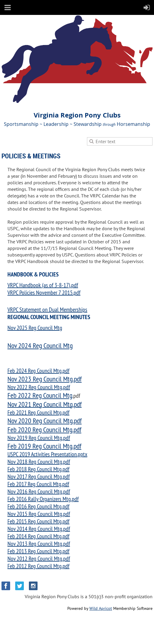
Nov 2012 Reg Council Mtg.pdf (38, 558)
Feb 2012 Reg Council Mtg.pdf (38, 566)
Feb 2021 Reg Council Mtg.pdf (38, 412)
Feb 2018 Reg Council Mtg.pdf (38, 469)
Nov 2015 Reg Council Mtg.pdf (38, 513)
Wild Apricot (100, 608)
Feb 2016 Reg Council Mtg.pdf (38, 506)
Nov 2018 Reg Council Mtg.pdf (38, 461)
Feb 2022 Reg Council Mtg (39, 395)
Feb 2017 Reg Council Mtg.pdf (38, 484)
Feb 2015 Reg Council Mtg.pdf (38, 521)
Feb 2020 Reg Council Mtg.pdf (44, 429)
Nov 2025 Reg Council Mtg (34, 327)
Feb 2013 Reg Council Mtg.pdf (38, 551)
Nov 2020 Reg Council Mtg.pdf (44, 420)
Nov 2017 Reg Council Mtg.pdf (38, 476)
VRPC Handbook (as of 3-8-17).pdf (42, 285)
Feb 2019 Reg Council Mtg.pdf (44, 445)
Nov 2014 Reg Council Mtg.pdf (38, 528)
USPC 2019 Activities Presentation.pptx (47, 454)
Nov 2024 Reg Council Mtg (40, 345)
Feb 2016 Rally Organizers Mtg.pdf (43, 499)
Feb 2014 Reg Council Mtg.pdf (38, 536)
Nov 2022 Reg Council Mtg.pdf (38, 387)
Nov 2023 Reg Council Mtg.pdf (44, 378)
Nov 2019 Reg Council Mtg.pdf (38, 437)
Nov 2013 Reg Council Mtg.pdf (38, 543)
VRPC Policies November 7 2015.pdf (43, 292)
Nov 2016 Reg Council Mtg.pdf (38, 491)
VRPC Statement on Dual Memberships (47, 309)
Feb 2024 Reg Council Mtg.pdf (38, 370)
